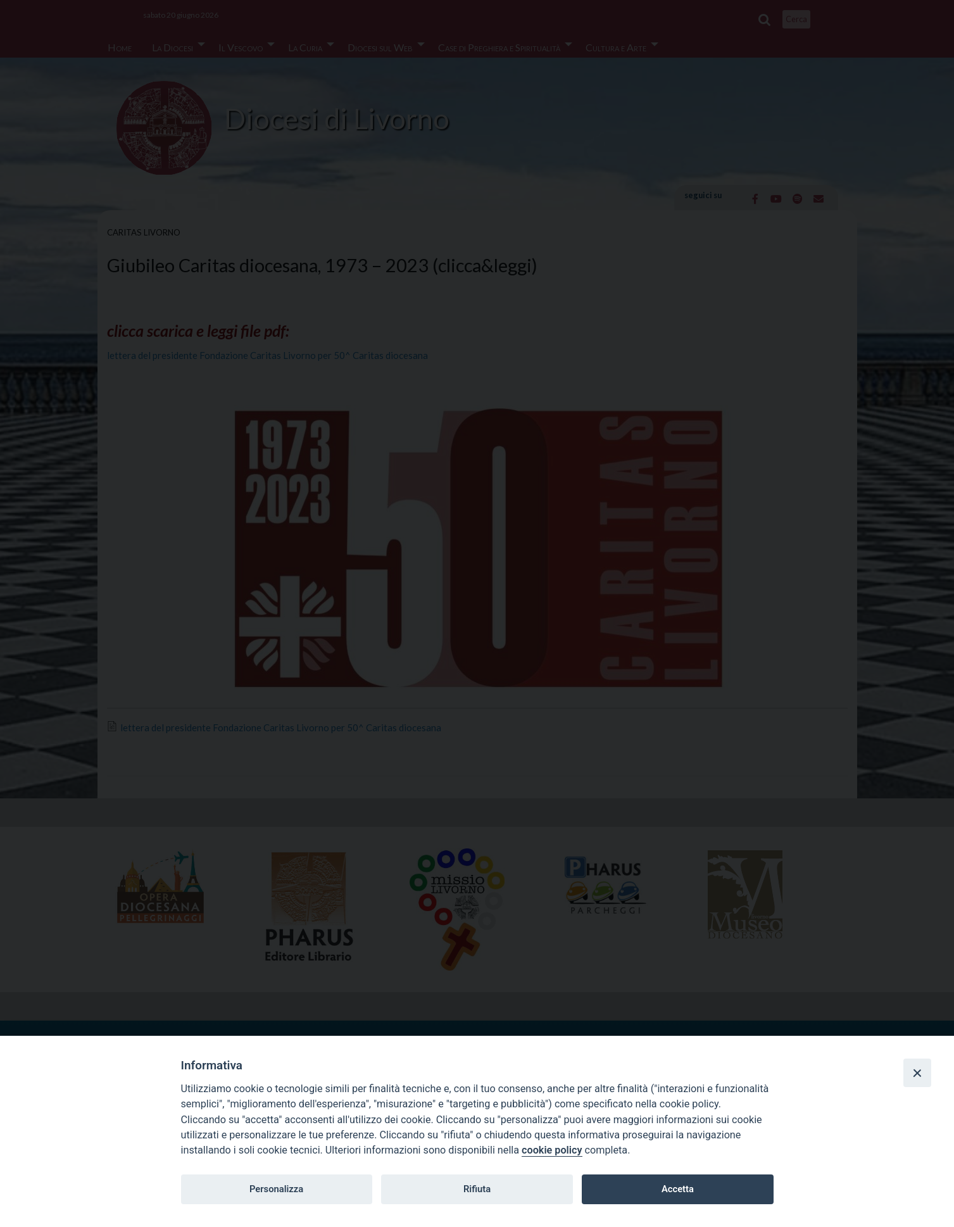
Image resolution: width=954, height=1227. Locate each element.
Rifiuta (477, 1189)
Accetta (678, 1189)
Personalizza (276, 1189)
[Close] (917, 1072)
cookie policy (552, 1150)
